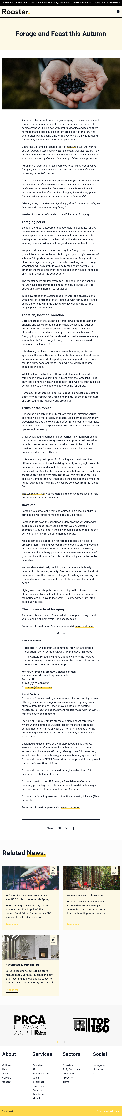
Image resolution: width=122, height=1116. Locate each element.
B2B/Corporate (71, 1069)
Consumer (69, 1073)
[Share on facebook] (73, 828)
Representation (41, 1073)
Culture (6, 1065)
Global (36, 1098)
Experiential (39, 1086)
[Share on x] (66, 828)
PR (34, 1069)
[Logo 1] (30, 1025)
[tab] (57, 1042)
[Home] (16, 11)
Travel (66, 1081)
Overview (38, 1065)
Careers (6, 1077)
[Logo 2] (91, 1025)
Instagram (99, 1065)
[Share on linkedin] (59, 828)
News (5, 1069)
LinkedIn (98, 1069)
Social (36, 1077)
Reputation (39, 1094)
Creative (37, 1090)
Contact (6, 1081)
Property (68, 1077)
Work (5, 1073)
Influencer (38, 1081)
